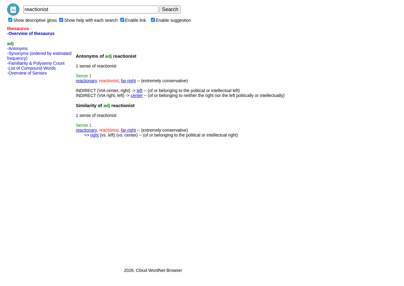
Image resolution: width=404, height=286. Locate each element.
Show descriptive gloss (32, 20)
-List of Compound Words (31, 68)
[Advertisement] (31, 170)
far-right (128, 80)
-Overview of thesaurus (31, 33)
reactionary (86, 80)
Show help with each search (88, 20)
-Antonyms (17, 48)
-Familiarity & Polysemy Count (36, 63)
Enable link (133, 20)
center (137, 95)
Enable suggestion (171, 20)
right (94, 135)
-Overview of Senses (27, 73)
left (140, 90)
